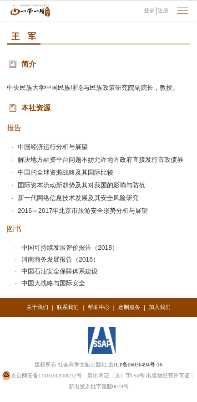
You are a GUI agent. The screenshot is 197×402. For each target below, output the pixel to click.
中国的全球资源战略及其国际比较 (65, 172)
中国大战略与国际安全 (53, 283)
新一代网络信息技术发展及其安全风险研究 (78, 197)
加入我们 (160, 307)
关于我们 (37, 307)
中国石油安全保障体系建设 (59, 271)
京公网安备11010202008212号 (42, 375)
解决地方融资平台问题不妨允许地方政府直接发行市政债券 (100, 159)
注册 (162, 10)
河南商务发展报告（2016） (60, 259)
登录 (149, 10)
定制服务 (129, 307)
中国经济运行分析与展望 (53, 146)
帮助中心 (99, 307)
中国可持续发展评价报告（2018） (69, 247)
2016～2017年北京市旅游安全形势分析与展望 (83, 210)
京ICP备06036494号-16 (135, 364)
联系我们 (68, 307)
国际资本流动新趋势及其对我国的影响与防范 (81, 185)
